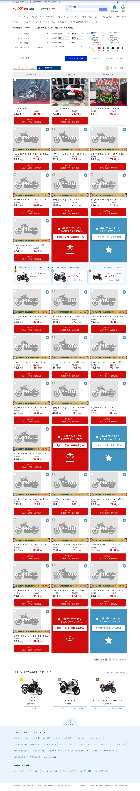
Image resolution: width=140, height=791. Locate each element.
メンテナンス (71, 17)
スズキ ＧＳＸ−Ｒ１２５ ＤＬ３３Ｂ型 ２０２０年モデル (108, 499)
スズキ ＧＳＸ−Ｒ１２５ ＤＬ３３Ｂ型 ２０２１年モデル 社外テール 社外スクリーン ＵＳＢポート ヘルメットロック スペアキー (31, 245)
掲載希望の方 (52, 785)
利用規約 (16, 785)
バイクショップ (59, 17)
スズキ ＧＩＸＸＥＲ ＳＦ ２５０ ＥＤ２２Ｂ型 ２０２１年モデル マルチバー (69, 316)
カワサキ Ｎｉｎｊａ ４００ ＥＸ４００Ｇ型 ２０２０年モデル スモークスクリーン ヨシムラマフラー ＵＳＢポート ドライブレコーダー (69, 590)
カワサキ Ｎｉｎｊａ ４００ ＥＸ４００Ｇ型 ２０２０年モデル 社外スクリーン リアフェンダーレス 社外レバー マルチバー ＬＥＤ (31, 636)
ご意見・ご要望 (42, 785)
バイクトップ (19, 771)
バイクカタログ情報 (55, 751)
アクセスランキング (49, 744)
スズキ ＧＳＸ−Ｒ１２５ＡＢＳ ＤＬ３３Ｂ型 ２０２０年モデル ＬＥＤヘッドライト (108, 545)
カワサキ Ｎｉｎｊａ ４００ (102, 408)
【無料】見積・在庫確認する (70, 237)
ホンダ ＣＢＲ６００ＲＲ (61, 499)
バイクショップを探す (69, 771)
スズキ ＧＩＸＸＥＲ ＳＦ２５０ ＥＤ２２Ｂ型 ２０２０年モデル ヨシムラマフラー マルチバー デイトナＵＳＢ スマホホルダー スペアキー (31, 545)
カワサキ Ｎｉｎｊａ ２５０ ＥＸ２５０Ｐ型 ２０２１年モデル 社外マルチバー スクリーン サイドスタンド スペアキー (31, 408)
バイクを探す (32, 708)
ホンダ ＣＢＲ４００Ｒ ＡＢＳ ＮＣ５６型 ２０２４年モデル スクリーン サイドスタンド (31, 154)
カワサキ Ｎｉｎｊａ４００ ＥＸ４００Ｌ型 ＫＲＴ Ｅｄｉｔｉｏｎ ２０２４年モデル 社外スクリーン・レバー (108, 108)
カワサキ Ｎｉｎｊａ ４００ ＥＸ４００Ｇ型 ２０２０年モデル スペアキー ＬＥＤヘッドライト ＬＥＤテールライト (31, 590)
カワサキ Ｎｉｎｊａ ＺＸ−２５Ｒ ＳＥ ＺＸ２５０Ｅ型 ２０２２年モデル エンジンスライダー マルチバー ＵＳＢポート (69, 200)
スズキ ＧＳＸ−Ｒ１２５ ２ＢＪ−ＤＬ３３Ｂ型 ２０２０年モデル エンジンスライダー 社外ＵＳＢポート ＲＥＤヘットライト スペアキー (69, 545)
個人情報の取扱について (28, 785)
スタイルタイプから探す (50, 771)
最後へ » (123, 68)
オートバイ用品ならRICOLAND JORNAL (101, 751)
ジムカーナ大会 (105, 744)
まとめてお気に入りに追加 (108, 237)
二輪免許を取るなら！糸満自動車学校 (27, 757)
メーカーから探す (33, 771)
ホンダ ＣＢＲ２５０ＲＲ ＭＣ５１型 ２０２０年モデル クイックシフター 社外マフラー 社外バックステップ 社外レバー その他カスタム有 (108, 590)
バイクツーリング (120, 17)
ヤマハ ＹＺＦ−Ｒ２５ (60, 108)
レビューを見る (77, 280)
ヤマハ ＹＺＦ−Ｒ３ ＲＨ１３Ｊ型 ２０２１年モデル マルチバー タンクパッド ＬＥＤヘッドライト (69, 362)
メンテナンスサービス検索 (62, 738)
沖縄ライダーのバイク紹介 (23, 738)
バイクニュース (92, 744)
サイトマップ (122, 2)
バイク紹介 (80, 744)
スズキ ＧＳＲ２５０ (21, 108)
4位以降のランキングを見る (113, 267)
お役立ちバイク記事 (43, 738)
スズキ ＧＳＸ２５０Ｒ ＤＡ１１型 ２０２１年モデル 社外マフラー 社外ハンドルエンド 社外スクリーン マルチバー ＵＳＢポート (31, 316)
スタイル (35, 17)
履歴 (123, 11)
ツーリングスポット (81, 738)
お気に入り (114, 11)
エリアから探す (85, 771)
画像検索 (49, 17)
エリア (42, 17)
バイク (17, 17)
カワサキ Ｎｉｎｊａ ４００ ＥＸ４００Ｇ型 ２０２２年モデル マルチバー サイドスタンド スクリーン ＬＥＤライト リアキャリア (31, 200)
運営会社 (60, 785)
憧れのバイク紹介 (20, 751)
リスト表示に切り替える (25, 68)
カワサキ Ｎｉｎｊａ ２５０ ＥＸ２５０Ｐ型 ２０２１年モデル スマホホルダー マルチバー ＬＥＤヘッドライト (69, 408)
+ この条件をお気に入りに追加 (112, 58)
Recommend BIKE (50, 757)
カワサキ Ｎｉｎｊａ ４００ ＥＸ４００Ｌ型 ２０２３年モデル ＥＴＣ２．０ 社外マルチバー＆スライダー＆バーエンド (69, 154)
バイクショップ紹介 (66, 744)
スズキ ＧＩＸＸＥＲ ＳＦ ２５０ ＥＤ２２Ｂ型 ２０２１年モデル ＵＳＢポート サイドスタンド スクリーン (108, 316)
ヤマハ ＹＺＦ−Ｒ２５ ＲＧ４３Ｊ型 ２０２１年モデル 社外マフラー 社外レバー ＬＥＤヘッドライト (108, 362)
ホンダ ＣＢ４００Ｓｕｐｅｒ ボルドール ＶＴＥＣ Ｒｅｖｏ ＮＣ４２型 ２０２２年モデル (108, 200)
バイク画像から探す (101, 771)
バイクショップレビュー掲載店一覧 (26, 744)
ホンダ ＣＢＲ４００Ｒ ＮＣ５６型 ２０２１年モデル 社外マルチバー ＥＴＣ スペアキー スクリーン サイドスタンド (31, 453)
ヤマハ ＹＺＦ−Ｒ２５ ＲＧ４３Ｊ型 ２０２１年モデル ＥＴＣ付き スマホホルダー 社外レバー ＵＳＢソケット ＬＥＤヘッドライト (31, 362)
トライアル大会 (119, 744)
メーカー (26, 17)
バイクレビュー (93, 17)
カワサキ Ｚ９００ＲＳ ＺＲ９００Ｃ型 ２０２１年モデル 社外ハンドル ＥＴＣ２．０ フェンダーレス (31, 499)
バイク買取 (82, 17)
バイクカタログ (106, 17)
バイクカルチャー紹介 (37, 751)
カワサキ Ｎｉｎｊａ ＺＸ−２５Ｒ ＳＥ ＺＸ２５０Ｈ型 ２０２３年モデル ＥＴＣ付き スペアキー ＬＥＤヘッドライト (108, 154)
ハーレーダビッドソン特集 (74, 751)
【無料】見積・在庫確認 (31, 121)
